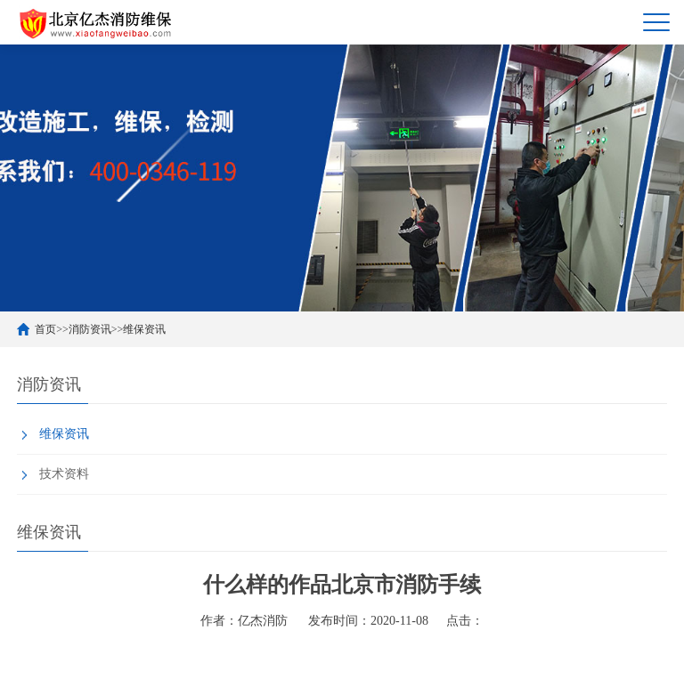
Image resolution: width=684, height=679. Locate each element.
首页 (45, 329)
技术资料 (64, 474)
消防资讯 (90, 329)
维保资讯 (144, 329)
